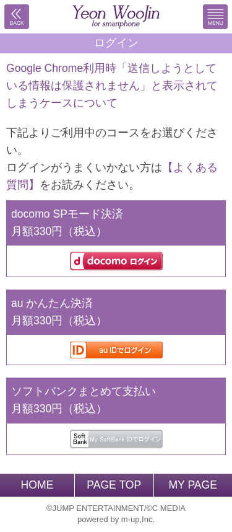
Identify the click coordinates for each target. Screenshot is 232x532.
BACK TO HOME (116, 16)
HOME (37, 485)
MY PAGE (192, 485)
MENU (215, 16)
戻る (16, 16)
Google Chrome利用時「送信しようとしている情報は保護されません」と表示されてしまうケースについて (112, 85)
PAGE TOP (114, 485)
